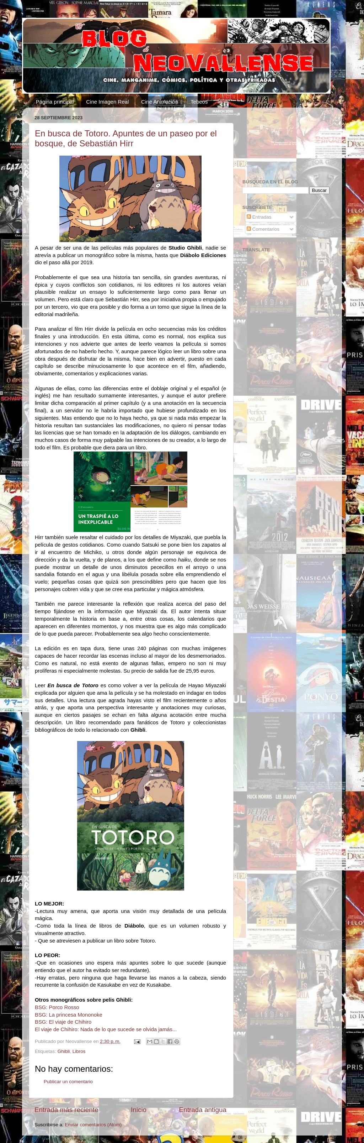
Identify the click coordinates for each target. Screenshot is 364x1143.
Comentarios (263, 229)
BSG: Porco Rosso (57, 1007)
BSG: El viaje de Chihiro (63, 1022)
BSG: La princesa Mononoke (68, 1015)
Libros (79, 1051)
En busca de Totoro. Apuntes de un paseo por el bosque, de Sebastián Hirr (126, 138)
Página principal (55, 102)
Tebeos (199, 102)
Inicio (138, 1109)
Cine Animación (159, 102)
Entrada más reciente (66, 1109)
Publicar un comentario (68, 1081)
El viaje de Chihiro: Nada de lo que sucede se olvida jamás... (106, 1029)
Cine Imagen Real (107, 102)
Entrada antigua (202, 1109)
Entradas (259, 217)
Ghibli (64, 1051)
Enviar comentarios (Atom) (93, 1124)
